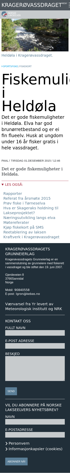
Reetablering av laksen (24, 232)
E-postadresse (19, 430)
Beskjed (12, 354)
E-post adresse (19, 341)
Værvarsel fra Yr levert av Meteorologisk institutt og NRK (33, 306)
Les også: (14, 184)
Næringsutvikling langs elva (29, 217)
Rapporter (12, 193)
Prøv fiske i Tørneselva (24, 203)
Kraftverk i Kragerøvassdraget (31, 237)
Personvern (19, 443)
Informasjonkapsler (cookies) (35, 449)
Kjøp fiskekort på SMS (23, 227)
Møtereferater (16, 222)
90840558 (21, 290)
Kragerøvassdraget (31, 5)
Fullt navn (15, 328)
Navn (10, 417)
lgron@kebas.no (28, 294)
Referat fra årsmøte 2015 (27, 198)
